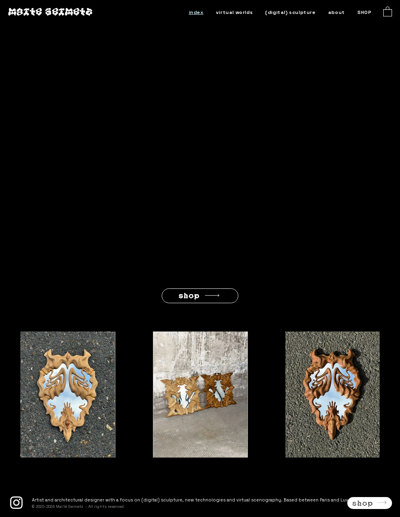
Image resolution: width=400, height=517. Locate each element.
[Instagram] (16, 502)
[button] (387, 11)
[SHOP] (200, 295)
